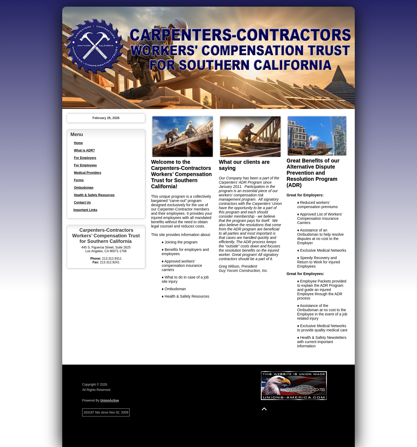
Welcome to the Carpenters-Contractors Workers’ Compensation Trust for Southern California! (181, 174)
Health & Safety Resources (94, 195)
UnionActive (109, 400)
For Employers (85, 158)
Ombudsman (83, 187)
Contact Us (82, 202)
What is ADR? (84, 150)
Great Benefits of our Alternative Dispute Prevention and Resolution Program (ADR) (312, 173)
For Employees (85, 165)
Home (78, 143)
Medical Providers (87, 173)
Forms (79, 180)
